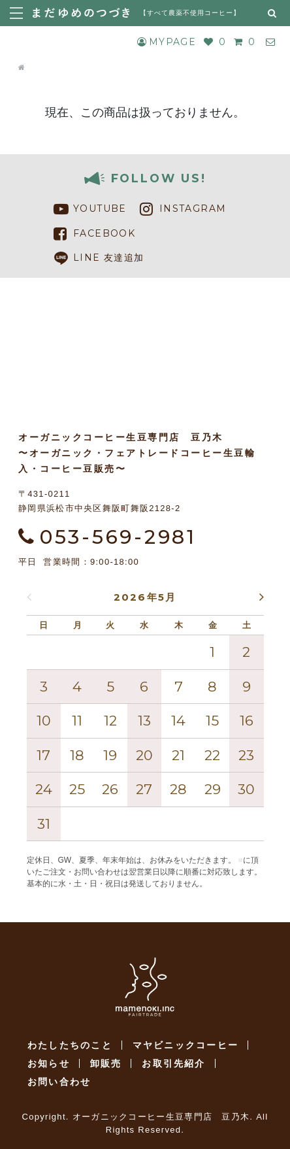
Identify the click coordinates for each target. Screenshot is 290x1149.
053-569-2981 (107, 537)
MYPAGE (166, 41)
